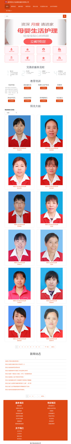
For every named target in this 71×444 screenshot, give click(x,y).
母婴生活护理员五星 (51, 300)
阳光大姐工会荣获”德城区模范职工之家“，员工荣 (18, 383)
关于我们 (9, 10)
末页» (42, 396)
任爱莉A (19, 302)
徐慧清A (51, 150)
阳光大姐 (35, 6)
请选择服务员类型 (9, 109)
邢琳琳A (19, 226)
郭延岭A (51, 302)
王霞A (51, 264)
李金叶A (19, 150)
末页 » (53, 347)
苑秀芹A (51, 340)
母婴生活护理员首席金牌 (19, 186)
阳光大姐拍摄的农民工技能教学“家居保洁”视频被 (18, 380)
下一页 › (47, 347)
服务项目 (20, 6)
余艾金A (51, 188)
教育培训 (28, 6)
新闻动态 (13, 6)
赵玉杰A (19, 188)
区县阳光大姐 (44, 6)
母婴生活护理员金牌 (19, 224)
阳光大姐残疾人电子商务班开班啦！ (15, 377)
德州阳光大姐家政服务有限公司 (18, 2)
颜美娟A (19, 340)
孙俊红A (19, 264)
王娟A (51, 226)
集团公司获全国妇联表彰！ (12, 361)
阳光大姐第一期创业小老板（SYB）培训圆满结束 (18, 373)
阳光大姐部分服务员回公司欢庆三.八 (15, 364)
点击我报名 (27, 88)
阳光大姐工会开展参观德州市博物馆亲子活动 (17, 386)
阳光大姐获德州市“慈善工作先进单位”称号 (16, 370)
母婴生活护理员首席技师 (19, 148)
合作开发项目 (53, 6)
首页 (7, 6)
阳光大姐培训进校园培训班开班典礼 (15, 389)
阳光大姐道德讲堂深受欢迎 (12, 367)
